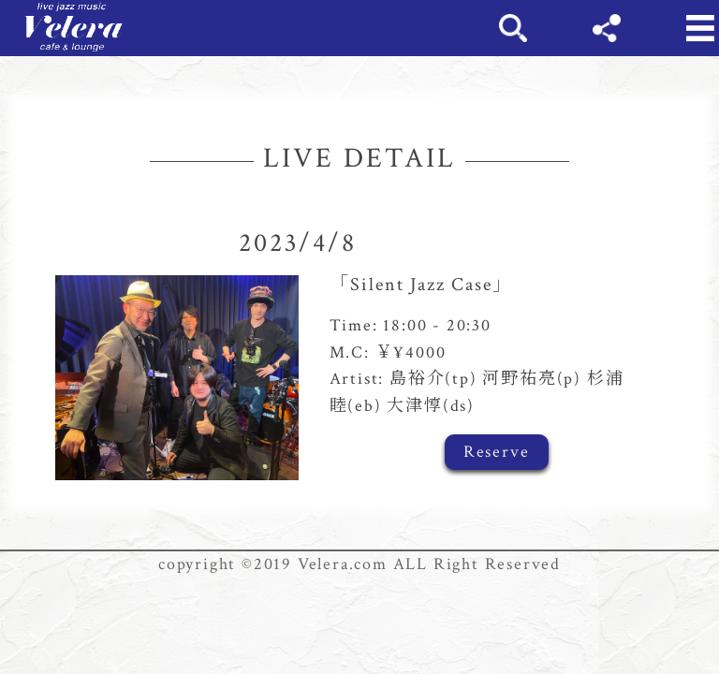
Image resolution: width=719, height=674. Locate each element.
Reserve (496, 451)
